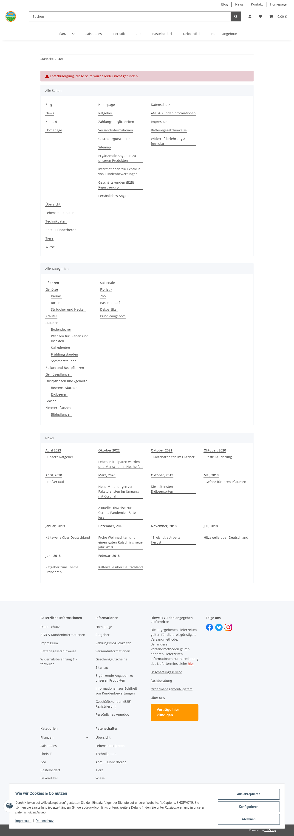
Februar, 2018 (109, 555)
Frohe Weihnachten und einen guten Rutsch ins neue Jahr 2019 (120, 542)
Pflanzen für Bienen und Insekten (69, 338)
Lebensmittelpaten (59, 213)
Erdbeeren (59, 394)
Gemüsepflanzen (58, 374)
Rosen (55, 303)
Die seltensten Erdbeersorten (162, 489)
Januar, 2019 (55, 526)
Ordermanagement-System (171, 689)
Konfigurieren (247, 808)
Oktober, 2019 (162, 475)
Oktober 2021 (161, 450)
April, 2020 (53, 475)
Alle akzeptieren (247, 796)
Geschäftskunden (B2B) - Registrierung (117, 184)
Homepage (278, 4)
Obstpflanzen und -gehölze (66, 381)
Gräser (50, 401)
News (239, 4)
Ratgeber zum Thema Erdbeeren (62, 569)
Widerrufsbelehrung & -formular (169, 141)
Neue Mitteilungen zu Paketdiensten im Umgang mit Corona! (118, 491)
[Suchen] (130, 16)
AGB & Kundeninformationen (173, 113)
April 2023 (53, 450)
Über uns (158, 697)
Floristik (106, 289)
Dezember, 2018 (110, 526)
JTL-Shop (270, 830)
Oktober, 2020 (215, 450)
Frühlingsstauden (64, 354)
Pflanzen (47, 737)
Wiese (50, 247)
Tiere (49, 238)
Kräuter (51, 316)
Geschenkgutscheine (114, 138)
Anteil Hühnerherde (60, 230)
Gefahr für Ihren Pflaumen (226, 482)
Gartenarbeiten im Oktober (174, 457)
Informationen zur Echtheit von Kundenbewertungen (119, 171)
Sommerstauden (63, 361)
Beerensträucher (64, 387)
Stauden (51, 323)
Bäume (56, 296)
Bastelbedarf (110, 303)
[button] (250, 16)
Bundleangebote (113, 316)
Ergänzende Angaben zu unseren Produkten (117, 158)
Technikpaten (55, 221)
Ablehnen (247, 820)
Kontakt (257, 4)
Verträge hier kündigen (168, 712)
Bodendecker (61, 329)
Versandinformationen (115, 130)
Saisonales (108, 283)
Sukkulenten (60, 347)
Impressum (25, 822)
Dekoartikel (108, 309)
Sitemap (104, 147)
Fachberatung (161, 680)
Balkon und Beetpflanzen (64, 367)
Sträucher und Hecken (68, 309)
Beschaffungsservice (166, 672)
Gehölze (51, 289)
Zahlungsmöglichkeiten (116, 121)
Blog (224, 4)
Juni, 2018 (53, 555)
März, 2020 (106, 475)
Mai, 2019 (211, 475)
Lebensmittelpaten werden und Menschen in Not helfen (120, 464)
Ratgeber (105, 113)
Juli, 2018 (211, 526)
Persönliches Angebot (115, 196)
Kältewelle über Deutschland (67, 537)
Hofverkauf (55, 482)
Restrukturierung (219, 457)
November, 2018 (164, 526)
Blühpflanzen (61, 414)
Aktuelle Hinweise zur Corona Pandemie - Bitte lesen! (117, 513)
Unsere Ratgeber (60, 457)
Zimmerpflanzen (58, 407)
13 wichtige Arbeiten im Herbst (169, 539)
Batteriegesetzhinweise (169, 130)
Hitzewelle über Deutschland (226, 537)
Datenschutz (46, 822)
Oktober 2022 (109, 450)
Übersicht (52, 204)
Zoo (103, 296)
